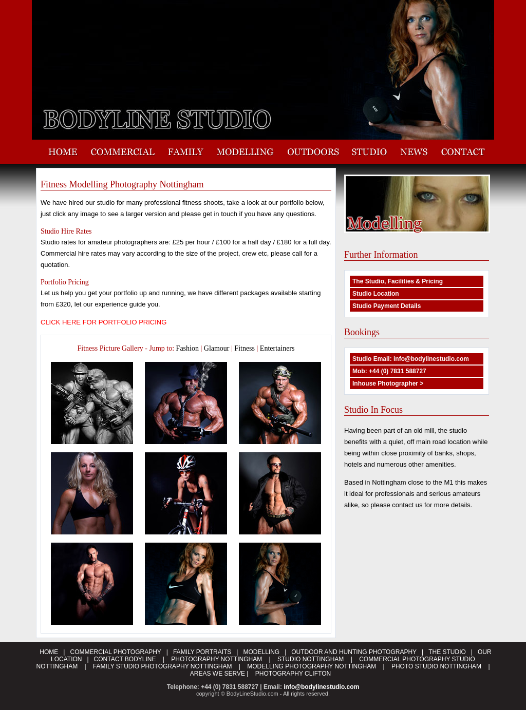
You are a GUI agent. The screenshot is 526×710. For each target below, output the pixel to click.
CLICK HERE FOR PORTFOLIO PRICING (103, 322)
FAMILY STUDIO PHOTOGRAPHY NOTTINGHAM (162, 666)
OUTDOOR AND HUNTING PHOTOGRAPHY (354, 652)
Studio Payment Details (386, 306)
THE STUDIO (447, 652)
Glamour (217, 348)
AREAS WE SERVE (217, 673)
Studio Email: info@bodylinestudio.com (410, 358)
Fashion (187, 348)
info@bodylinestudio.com (321, 686)
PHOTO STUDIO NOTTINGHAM (436, 666)
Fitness (244, 348)
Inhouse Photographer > (387, 383)
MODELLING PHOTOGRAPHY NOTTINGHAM (311, 666)
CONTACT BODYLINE (126, 659)
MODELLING (261, 652)
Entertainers (277, 348)
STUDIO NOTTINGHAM (310, 659)
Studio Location (375, 293)
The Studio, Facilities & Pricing (397, 281)
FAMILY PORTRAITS (202, 652)
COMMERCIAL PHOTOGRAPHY (115, 652)
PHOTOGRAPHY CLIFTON (293, 673)
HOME (49, 652)
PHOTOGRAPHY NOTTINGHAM (216, 659)
